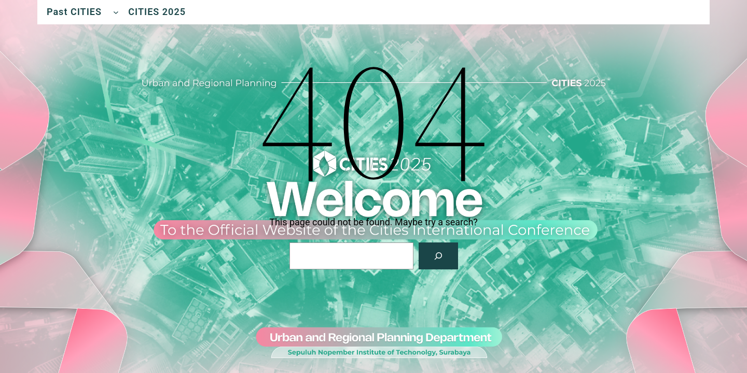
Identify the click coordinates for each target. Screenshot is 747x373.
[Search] (438, 255)
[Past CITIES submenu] (116, 12)
